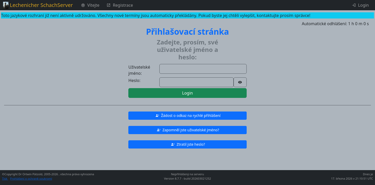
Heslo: (134, 80)
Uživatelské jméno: (139, 70)
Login (187, 93)
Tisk (5, 178)
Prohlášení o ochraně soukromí (31, 178)
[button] (187, 116)
